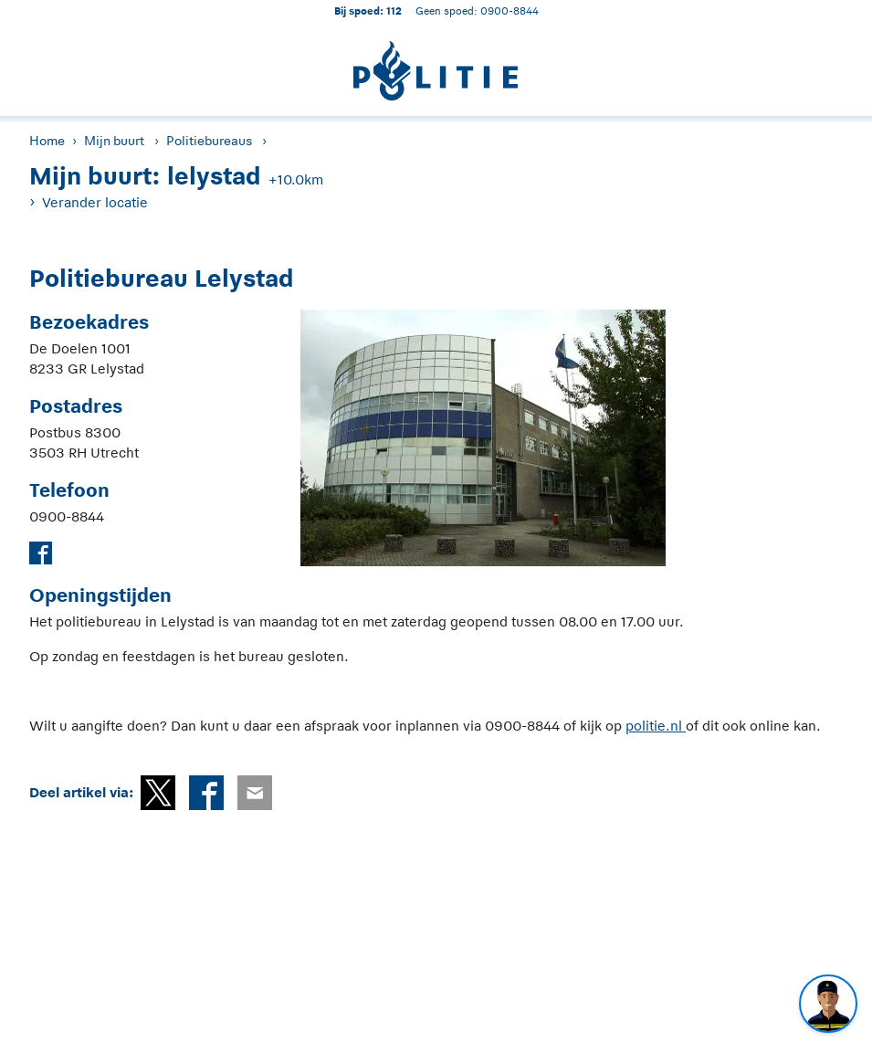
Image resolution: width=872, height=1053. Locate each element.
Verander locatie (95, 202)
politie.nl (655, 725)
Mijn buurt (114, 140)
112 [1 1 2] (394, 10)
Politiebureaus (209, 140)
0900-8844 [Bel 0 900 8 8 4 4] (509, 10)
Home (47, 140)
